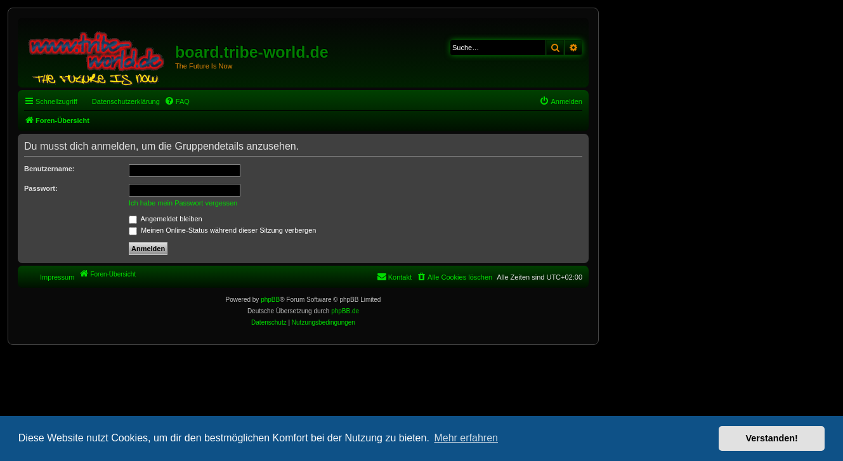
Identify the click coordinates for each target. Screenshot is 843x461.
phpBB (270, 299)
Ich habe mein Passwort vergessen (183, 203)
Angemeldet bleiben (165, 219)
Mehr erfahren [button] (466, 437)
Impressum (57, 277)
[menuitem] (177, 101)
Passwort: (41, 188)
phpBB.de (345, 311)
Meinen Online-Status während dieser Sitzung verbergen (222, 230)
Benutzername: (49, 168)
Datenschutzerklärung (126, 101)
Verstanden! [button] (772, 438)
